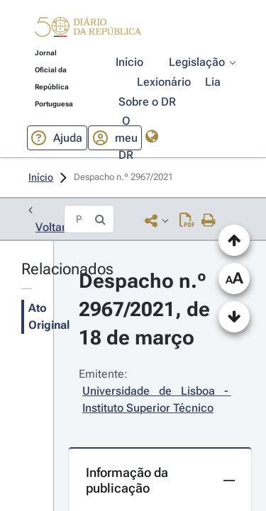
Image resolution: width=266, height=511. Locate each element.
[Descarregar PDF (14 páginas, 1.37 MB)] (186, 220)
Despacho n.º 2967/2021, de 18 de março (147, 309)
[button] (88, 29)
